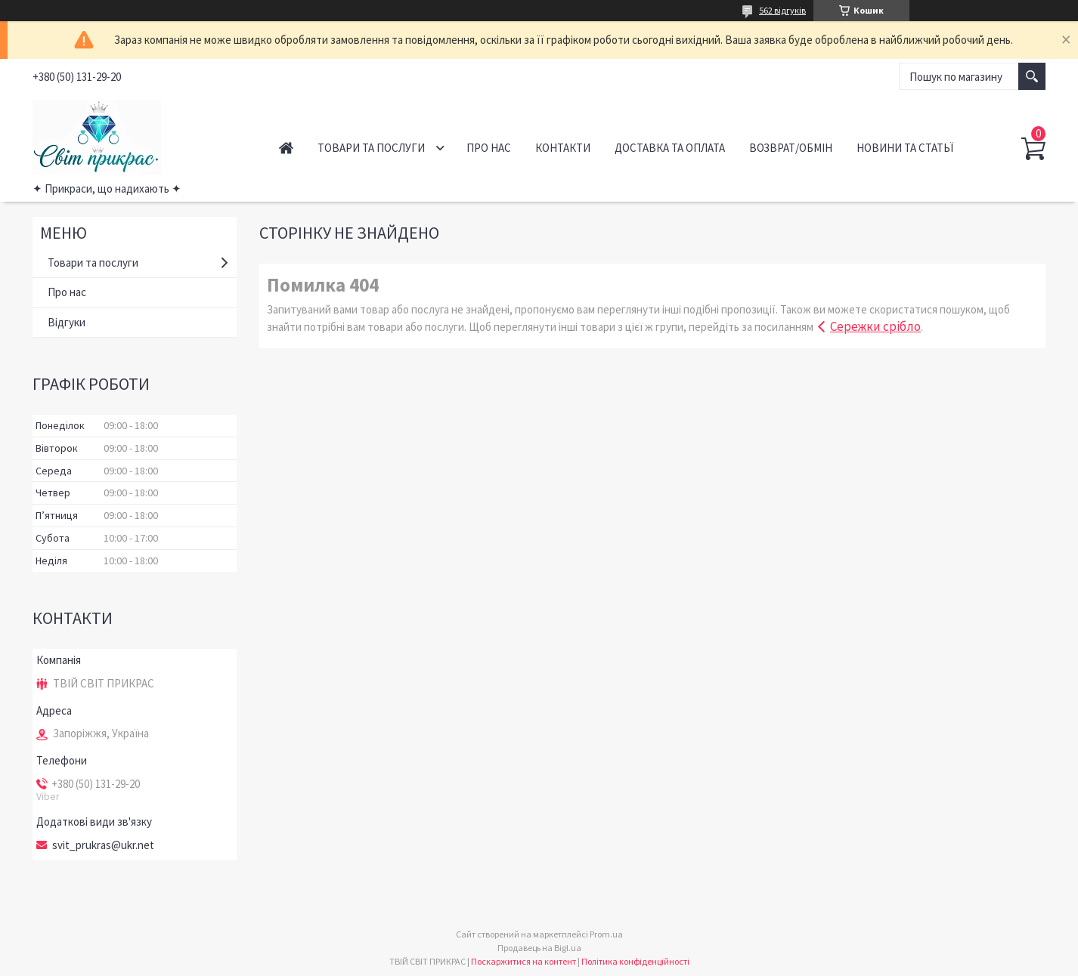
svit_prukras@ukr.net (103, 845)
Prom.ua (606, 934)
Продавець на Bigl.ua (539, 947)
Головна (286, 147)
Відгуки (66, 322)
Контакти (562, 148)
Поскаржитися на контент (523, 961)
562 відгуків (782, 10)
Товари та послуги (371, 148)
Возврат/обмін (790, 148)
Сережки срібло (875, 326)
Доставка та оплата (670, 148)
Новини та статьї (905, 148)
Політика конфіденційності (635, 961)
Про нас (488, 148)
